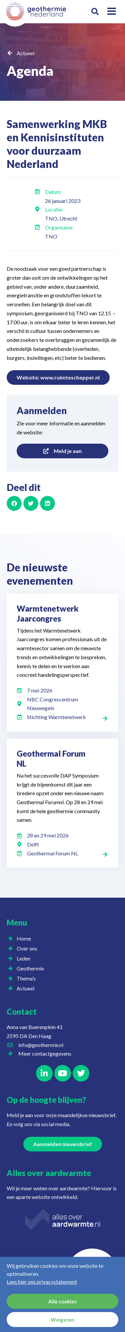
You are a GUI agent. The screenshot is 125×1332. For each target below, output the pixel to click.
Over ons (29, 948)
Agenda (30, 71)
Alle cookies (62, 1301)
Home (24, 938)
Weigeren (62, 1320)
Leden (25, 958)
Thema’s (28, 978)
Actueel (25, 53)
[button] (95, 11)
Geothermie (32, 968)
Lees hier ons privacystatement (42, 1281)
